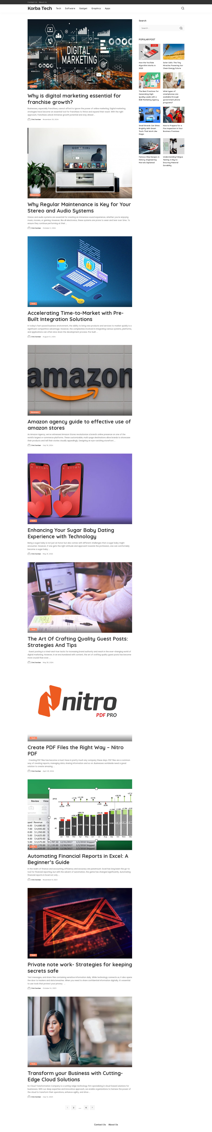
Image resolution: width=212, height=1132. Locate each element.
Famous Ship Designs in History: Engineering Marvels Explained (149, 160)
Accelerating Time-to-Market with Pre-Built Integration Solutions (78, 315)
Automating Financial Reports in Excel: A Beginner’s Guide (78, 857)
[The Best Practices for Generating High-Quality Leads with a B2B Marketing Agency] (149, 80)
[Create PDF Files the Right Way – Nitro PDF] (80, 705)
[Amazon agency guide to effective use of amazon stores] (80, 380)
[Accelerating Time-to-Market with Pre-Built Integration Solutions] (80, 271)
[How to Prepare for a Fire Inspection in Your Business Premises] (173, 115)
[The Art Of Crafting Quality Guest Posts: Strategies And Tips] (80, 597)
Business (35, 195)
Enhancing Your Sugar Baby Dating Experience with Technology (74, 532)
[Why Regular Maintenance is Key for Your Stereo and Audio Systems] (80, 163)
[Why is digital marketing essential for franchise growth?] (80, 54)
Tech (33, 86)
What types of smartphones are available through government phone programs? (171, 97)
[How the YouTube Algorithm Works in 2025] (149, 52)
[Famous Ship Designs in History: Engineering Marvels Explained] (149, 146)
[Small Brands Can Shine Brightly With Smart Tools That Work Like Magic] (149, 115)
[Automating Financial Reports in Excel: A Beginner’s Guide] (80, 813)
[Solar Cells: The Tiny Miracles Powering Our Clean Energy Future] (173, 52)
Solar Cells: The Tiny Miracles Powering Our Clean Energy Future (173, 65)
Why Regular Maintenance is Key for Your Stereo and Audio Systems (76, 207)
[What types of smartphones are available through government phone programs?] (173, 80)
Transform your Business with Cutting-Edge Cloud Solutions (78, 1074)
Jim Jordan (36, 119)
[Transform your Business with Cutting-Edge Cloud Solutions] (80, 1030)
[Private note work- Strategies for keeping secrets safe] (80, 922)
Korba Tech (40, 8)
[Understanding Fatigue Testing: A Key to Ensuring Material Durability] (173, 146)
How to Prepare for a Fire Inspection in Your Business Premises (173, 128)
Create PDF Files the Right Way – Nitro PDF (78, 749)
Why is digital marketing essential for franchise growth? (77, 98)
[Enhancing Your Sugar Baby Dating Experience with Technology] (80, 488)
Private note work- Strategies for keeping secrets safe (71, 966)
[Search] (182, 8)
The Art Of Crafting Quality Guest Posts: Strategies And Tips (72, 641)
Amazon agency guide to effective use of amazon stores (78, 424)
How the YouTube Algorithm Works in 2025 (147, 65)
